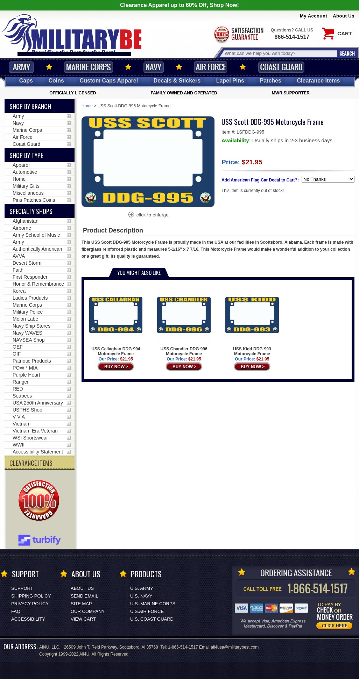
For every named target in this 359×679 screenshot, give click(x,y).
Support (22, 588)
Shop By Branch (30, 106)
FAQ (15, 611)
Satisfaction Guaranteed (238, 34)
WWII (18, 445)
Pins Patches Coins (34, 200)
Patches (270, 81)
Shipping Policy (31, 596)
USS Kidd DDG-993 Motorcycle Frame (252, 322)
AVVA (19, 256)
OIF (17, 354)
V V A (19, 417)
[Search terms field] (280, 53)
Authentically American (37, 249)
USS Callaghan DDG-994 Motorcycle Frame (116, 322)
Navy (153, 67)
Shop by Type (26, 155)
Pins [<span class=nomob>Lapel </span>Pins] (230, 81)
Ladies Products (30, 298)
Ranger (21, 382)
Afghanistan (25, 221)
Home (87, 105)
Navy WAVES (27, 333)
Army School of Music (36, 235)
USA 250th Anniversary (38, 403)
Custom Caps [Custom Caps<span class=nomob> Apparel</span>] (109, 81)
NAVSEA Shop (29, 340)
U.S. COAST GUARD (152, 619)
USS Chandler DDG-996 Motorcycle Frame (184, 322)
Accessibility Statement (38, 452)
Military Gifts (26, 186)
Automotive (25, 172)
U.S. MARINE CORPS (152, 603)
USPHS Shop (27, 410)
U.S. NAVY (141, 596)
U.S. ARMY (141, 588)
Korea (19, 291)
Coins (56, 81)
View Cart (83, 619)
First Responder (30, 277)
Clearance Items (318, 81)
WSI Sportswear (30, 438)
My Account (313, 16)
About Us (343, 16)
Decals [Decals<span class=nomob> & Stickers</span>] (177, 81)
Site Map (81, 603)
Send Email (84, 596)
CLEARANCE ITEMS (30, 462)
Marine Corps (88, 67)
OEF (18, 347)
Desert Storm (27, 263)
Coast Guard (281, 67)
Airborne (22, 228)
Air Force (210, 67)
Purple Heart (26, 375)
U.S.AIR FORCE (147, 611)
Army (21, 67)
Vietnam (21, 424)
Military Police (28, 312)
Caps (26, 81)
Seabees (22, 396)
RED (18, 389)
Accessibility (28, 619)
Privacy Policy (30, 603)
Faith (18, 270)
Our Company (88, 611)
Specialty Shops (30, 211)
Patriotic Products (32, 361)
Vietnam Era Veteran (35, 431)
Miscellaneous (28, 193)
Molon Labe (25, 319)
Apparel (21, 165)
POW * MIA (25, 368)
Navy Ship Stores (31, 326)
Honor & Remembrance (38, 284)
